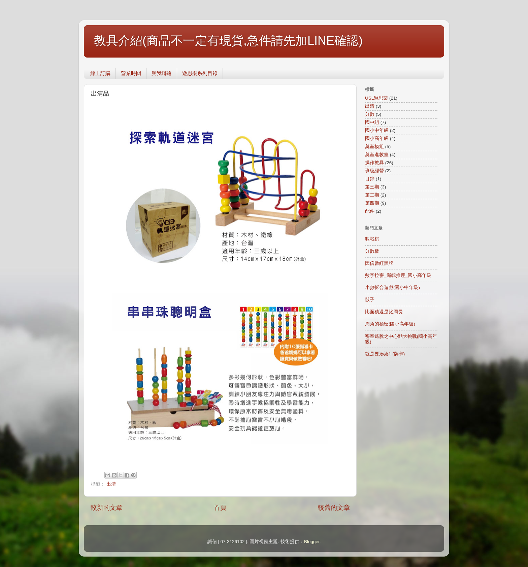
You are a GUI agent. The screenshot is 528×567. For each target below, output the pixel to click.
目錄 (369, 178)
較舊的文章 (334, 507)
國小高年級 (377, 138)
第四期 (372, 203)
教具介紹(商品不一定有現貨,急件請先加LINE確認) (228, 40)
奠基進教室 (377, 154)
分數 (369, 114)
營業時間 (131, 73)
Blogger (312, 541)
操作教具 (374, 162)
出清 (111, 484)
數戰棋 (372, 239)
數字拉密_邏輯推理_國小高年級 (398, 275)
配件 (369, 211)
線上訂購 (100, 73)
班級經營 (374, 170)
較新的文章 (107, 507)
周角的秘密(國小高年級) (390, 323)
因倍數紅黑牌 (379, 263)
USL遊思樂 (376, 98)
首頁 (220, 507)
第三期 (372, 186)
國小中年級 (377, 130)
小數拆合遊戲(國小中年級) (392, 287)
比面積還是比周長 (384, 311)
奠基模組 (374, 146)
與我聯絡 (162, 73)
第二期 (372, 195)
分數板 (372, 251)
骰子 (369, 299)
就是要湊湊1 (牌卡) (385, 353)
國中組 (372, 122)
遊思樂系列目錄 (200, 73)
